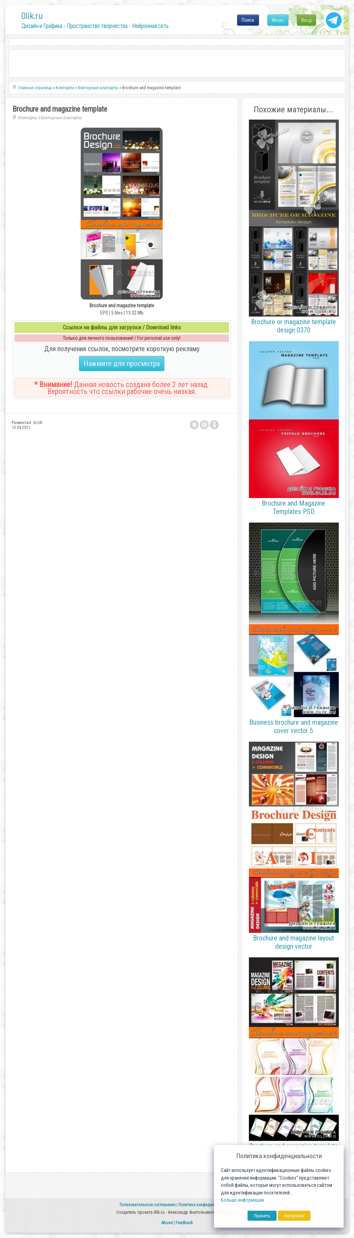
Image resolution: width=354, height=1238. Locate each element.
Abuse (167, 1222)
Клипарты (27, 117)
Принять (262, 1215)
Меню (278, 20)
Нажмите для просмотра (122, 363)
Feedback (184, 1222)
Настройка (294, 1215)
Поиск (248, 20)
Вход (306, 20)
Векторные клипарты (61, 117)
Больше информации (242, 1200)
